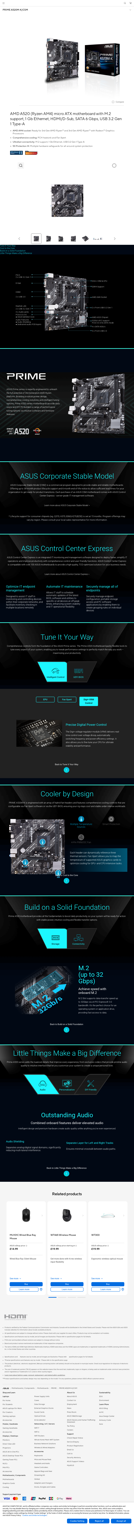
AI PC (101, 1412)
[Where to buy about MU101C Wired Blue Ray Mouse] (40, 1289)
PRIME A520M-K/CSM (15, 10)
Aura (101, 1424)
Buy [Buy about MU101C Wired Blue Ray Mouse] (26, 1284)
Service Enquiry (73, 1442)
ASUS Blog (103, 1408)
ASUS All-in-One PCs (11, 1452)
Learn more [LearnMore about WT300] (105, 1289)
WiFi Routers (39, 1436)
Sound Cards (39, 1412)
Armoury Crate (105, 1420)
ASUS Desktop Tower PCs (13, 1456)
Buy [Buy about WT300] (108, 1284)
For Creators (8, 1412)
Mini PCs (6, 1467)
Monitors (6, 1440)
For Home (6, 1400)
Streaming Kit (39, 1475)
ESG (101, 1396)
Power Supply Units (41, 1396)
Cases (36, 1400)
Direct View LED (9, 1444)
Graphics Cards (9, 1483)
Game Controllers (41, 1467)
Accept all (121, 1521)
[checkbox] (118, 102)
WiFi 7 (36, 1428)
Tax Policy (71, 1426)
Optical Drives (39, 1416)
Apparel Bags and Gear (43, 1471)
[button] (3, 3)
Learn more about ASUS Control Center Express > (67, 574)
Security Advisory (74, 1458)
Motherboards (8, 1479)
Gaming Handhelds (10, 1428)
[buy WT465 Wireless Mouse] (63, 1235)
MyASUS (70, 1465)
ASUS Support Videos (75, 1461)
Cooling (6, 1487)
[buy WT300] (95, 1235)
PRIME (54, 1388)
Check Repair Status (75, 1438)
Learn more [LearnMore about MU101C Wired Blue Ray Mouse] (24, 1289)
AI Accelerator (40, 1420)
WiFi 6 (36, 1432)
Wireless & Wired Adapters (44, 1448)
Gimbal (37, 1479)
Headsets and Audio (42, 1463)
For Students (8, 1404)
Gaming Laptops (9, 1416)
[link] (67, 3)
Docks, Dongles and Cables (44, 1487)
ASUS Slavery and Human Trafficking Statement (81, 1421)
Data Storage (39, 1404)
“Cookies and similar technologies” (35, 1515)
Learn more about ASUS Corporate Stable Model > (67, 505)
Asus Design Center (106, 1416)
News (69, 1408)
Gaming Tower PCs (10, 1460)
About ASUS (72, 1396)
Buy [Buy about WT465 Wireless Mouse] (67, 1284)
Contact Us (71, 1400)
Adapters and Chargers (43, 1483)
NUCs (5, 1464)
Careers (70, 1430)
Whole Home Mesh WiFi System (46, 1440)
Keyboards (38, 1456)
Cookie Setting (77, 1521)
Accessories (7, 1420)
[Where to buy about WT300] (122, 1289)
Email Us (70, 1450)
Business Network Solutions (45, 1444)
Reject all (99, 1521)
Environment (104, 1400)
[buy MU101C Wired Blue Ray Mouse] (26, 1236)
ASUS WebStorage (74, 1416)
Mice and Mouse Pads (42, 1459)
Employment (72, 1404)
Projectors (7, 1448)
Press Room (71, 1412)
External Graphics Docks (44, 1408)
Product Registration (75, 1446)
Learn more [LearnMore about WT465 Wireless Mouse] (67, 1289)
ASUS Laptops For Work (12, 1408)
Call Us (69, 1454)
